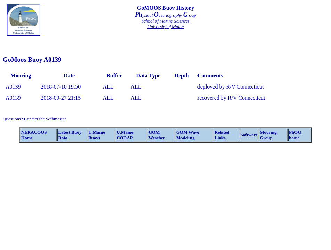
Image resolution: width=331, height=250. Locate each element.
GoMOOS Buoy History (165, 8)
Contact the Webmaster (45, 119)
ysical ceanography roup (165, 15)
